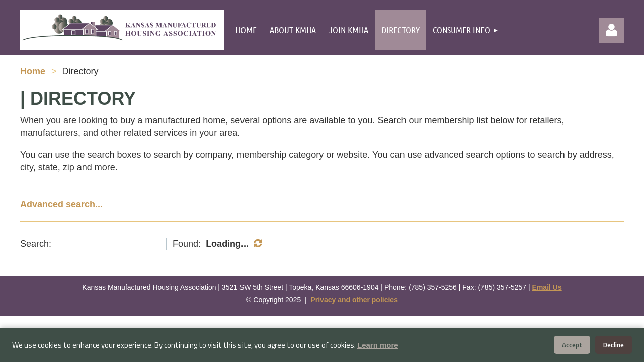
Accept (572, 345)
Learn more (377, 345)
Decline (613, 345)
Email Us (547, 287)
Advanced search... (61, 204)
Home (32, 71)
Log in (611, 30)
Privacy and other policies (354, 300)
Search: (35, 244)
